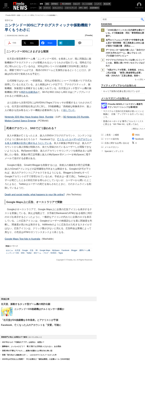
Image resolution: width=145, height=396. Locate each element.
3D (36, 250)
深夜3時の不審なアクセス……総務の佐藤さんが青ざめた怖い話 (27, 351)
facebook (139, 139)
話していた (69, 110)
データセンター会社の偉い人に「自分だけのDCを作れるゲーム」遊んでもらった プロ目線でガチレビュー (125, 53)
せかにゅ (9, 250)
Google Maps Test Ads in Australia (22, 239)
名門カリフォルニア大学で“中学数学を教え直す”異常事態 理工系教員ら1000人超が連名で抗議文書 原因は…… (125, 43)
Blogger (74, 250)
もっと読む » (140, 79)
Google (25, 250)
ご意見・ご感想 (112, 135)
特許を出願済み (29, 92)
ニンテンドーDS (12, 253)
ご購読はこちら (137, 129)
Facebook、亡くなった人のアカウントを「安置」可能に (31, 325)
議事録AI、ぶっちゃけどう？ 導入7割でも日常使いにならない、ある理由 (31, 346)
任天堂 (17, 250)
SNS (22, 253)
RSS (137, 135)
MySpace (55, 250)
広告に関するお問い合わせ (117, 143)
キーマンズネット (35, 337)
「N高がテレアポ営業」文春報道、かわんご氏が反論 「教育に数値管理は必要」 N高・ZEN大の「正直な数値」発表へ (125, 73)
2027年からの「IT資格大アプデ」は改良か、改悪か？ (23, 342)
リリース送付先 (112, 139)
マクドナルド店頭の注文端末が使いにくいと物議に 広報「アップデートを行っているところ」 (123, 114)
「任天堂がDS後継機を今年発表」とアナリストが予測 (29, 320)
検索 (142, 19)
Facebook (65, 250)
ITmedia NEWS (10, 15)
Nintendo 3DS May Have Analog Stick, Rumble (29, 117)
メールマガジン (112, 147)
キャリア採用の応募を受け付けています (121, 91)
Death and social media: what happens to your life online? (35, 194)
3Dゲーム (37, 253)
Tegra (60, 253)
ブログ (45, 253)
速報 (18, 15)
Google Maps (45, 250)
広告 (31, 250)
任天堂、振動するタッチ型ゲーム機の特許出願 (25, 304)
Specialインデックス (114, 151)
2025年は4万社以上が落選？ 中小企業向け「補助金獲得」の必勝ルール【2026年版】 (36, 359)
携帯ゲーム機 (84, 250)
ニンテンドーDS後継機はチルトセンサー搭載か (39, 309)
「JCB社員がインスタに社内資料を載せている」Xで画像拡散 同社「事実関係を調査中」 (125, 33)
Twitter (29, 253)
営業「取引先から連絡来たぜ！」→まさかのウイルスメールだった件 (29, 355)
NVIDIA (53, 253)
